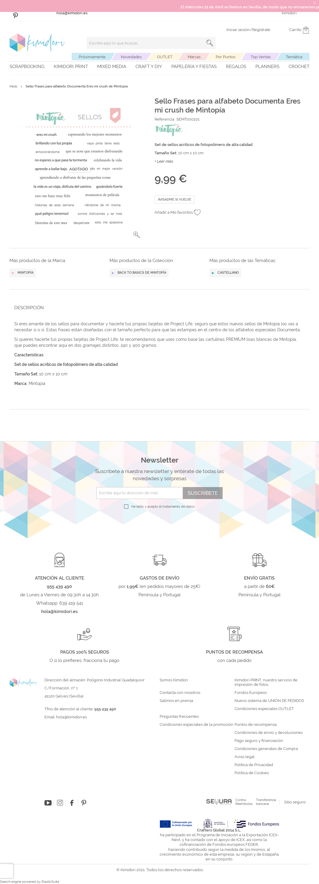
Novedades (131, 57)
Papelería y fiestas (194, 66)
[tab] (158, 307)
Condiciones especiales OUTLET (264, 709)
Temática (294, 57)
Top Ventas (261, 57)
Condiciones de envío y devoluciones (269, 733)
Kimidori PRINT (71, 66)
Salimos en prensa (176, 701)
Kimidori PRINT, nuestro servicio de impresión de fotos (266, 682)
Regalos (236, 66)
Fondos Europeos (251, 693)
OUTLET (164, 57)
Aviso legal (245, 757)
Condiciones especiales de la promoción (197, 725)
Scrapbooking (27, 66)
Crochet (299, 66)
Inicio (13, 86)
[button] (136, 234)
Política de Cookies (252, 773)
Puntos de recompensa (256, 725)
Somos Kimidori (174, 680)
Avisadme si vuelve (174, 199)
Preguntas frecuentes (179, 716)
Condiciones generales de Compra (266, 749)
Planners (267, 66)
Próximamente (92, 57)
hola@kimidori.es (71, 717)
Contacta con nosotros (180, 693)
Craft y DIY (148, 66)
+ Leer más (164, 161)
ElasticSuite (50, 882)
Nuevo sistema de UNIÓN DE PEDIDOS (269, 701)
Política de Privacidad (254, 765)
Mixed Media (111, 66)
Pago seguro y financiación (259, 741)
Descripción (29, 307)
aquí (63, 345)
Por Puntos (225, 57)
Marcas (194, 57)
